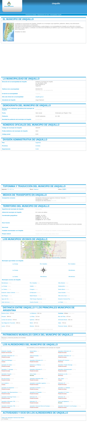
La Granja (15, 264)
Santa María (61, 289)
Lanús (3, 326)
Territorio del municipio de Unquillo (26, 206)
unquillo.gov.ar (39, 96)
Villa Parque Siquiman (36, 299)
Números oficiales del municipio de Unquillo (31, 125)
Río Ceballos (43, 264)
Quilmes (32, 319)
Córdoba (37, 145)
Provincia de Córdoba (31, 14)
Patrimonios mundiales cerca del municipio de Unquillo (38, 334)
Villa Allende (61, 283)
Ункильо (36, 189)
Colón (37, 149)
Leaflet (43, 257)
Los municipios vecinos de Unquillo (25, 239)
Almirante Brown (62, 319)
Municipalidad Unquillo (55, 14)
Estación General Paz (64, 299)
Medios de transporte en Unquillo (25, 195)
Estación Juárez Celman (8, 292)
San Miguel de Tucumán (8, 323)
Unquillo (56, 3)
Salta (59, 323)
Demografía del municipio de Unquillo (27, 105)
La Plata (32, 316)
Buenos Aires (5, 313)
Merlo (31, 323)
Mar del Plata (61, 316)
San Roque (5, 295)
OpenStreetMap (56, 257)
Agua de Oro (5, 299)
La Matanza (33, 313)
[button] (23, 243)
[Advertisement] (43, 60)
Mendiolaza (72, 270)
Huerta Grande (34, 302)
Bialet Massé (33, 295)
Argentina (38, 142)
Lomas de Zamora (7, 319)
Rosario (4, 316)
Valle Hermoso (6, 302)
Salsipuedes (61, 286)
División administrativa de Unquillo (25, 139)
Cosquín (32, 289)
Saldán (32, 286)
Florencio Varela (62, 326)
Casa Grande (62, 292)
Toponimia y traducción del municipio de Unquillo (34, 186)
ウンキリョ (10, 189)
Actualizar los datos (20, 31)
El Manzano (33, 292)
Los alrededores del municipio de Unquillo (30, 344)
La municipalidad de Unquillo (21, 78)
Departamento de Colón (43, 14)
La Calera (15, 276)
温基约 (64, 189)
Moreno (32, 326)
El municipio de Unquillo (18, 19)
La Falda (60, 302)
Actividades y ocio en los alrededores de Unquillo (35, 413)
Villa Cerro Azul (62, 295)
